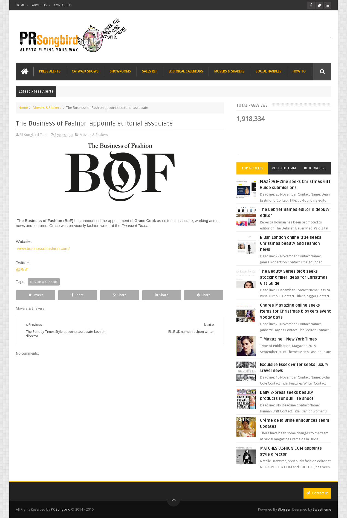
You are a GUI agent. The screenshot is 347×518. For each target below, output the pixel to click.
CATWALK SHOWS (85, 71)
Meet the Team (283, 168)
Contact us (317, 493)
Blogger (284, 509)
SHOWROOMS (120, 71)
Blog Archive (315, 168)
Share (77, 295)
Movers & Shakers (47, 108)
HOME (20, 5)
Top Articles (252, 168)
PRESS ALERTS (49, 71)
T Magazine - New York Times (288, 339)
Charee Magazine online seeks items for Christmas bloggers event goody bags (295, 311)
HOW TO (299, 71)
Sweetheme (322, 509)
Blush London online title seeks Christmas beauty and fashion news (290, 243)
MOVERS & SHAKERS (229, 71)
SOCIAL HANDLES (268, 71)
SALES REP (149, 71)
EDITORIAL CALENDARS (186, 71)
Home (23, 108)
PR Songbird (60, 509)
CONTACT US (62, 5)
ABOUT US (39, 5)
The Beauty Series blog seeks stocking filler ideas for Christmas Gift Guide (294, 277)
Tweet (35, 295)
